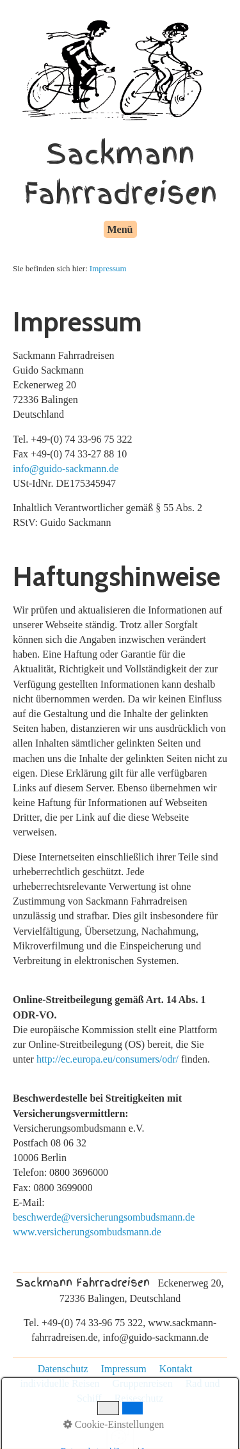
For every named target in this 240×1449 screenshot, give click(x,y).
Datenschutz (63, 1368)
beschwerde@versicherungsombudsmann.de (104, 1217)
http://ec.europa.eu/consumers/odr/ (107, 1059)
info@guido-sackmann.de (65, 468)
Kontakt (176, 1368)
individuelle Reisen (60, 1383)
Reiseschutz (139, 1398)
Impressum (108, 268)
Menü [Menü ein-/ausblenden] (120, 229)
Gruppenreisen (143, 1383)
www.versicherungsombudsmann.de (87, 1231)
